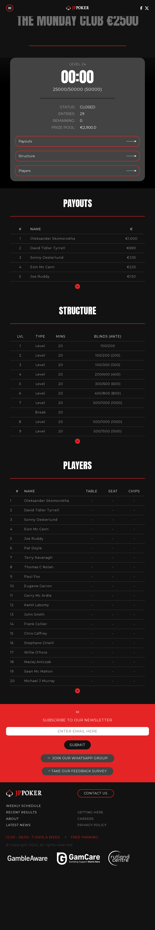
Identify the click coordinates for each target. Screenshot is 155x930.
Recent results (21, 812)
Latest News (18, 825)
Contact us (96, 793)
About (12, 819)
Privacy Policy (92, 825)
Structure (77, 156)
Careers (86, 819)
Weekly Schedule (23, 806)
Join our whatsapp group (77, 758)
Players (77, 171)
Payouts (77, 141)
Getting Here (90, 812)
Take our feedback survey (77, 771)
